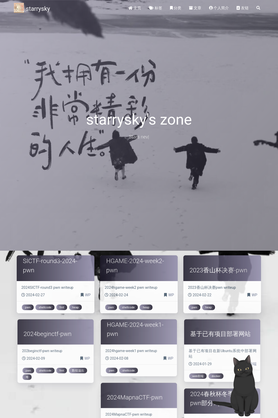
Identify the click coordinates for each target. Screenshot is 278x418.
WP (88, 295)
